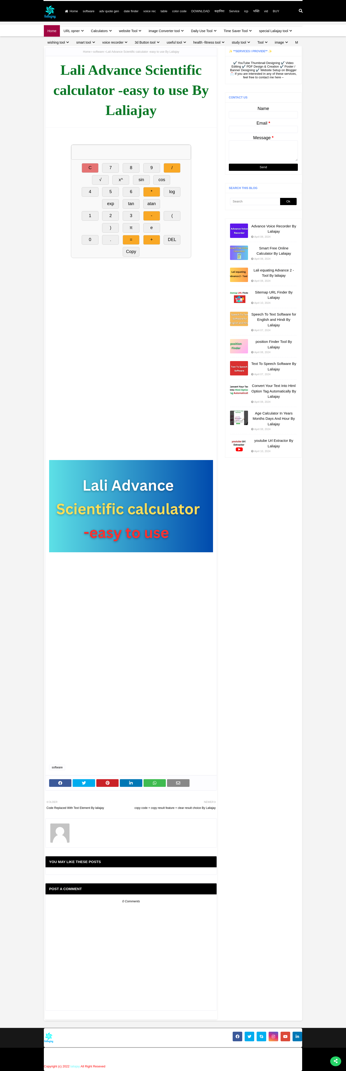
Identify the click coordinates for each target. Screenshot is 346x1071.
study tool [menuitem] (239, 42)
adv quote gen (109, 11)
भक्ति (256, 11)
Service (234, 11)
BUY (276, 11)
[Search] (255, 201)
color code (179, 11)
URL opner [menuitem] (71, 31)
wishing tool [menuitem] (56, 42)
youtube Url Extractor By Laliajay (273, 443)
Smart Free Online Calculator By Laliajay (273, 251)
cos (161, 179)
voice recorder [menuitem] (113, 42)
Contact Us (211, 1055)
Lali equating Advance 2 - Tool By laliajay (274, 273)
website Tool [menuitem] (128, 31)
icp (246, 11)
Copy (131, 251)
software (88, 11)
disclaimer (262, 1055)
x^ (121, 179)
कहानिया (219, 11)
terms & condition (288, 1055)
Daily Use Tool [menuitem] (201, 31)
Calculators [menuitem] (99, 31)
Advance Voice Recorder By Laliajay (273, 229)
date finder (131, 11)
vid (266, 11)
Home (71, 11)
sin (141, 179)
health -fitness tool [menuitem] (207, 42)
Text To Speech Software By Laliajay (273, 366)
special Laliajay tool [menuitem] (273, 31)
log (172, 191)
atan (151, 203)
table (164, 11)
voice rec (149, 11)
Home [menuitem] (51, 31)
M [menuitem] (296, 42)
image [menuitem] (279, 42)
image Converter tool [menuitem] (164, 31)
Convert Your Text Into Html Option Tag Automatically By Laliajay (273, 391)
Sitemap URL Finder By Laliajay (274, 295)
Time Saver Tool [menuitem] (236, 31)
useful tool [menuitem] (174, 42)
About (192, 1055)
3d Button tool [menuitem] (145, 42)
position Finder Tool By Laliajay (274, 344)
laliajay (75, 1066)
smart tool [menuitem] (83, 42)
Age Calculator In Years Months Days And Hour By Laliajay (274, 418)
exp (110, 203)
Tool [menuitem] (260, 42)
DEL (172, 239)
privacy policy (237, 1055)
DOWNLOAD (200, 11)
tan (131, 203)
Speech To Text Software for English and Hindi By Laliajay (273, 319)
